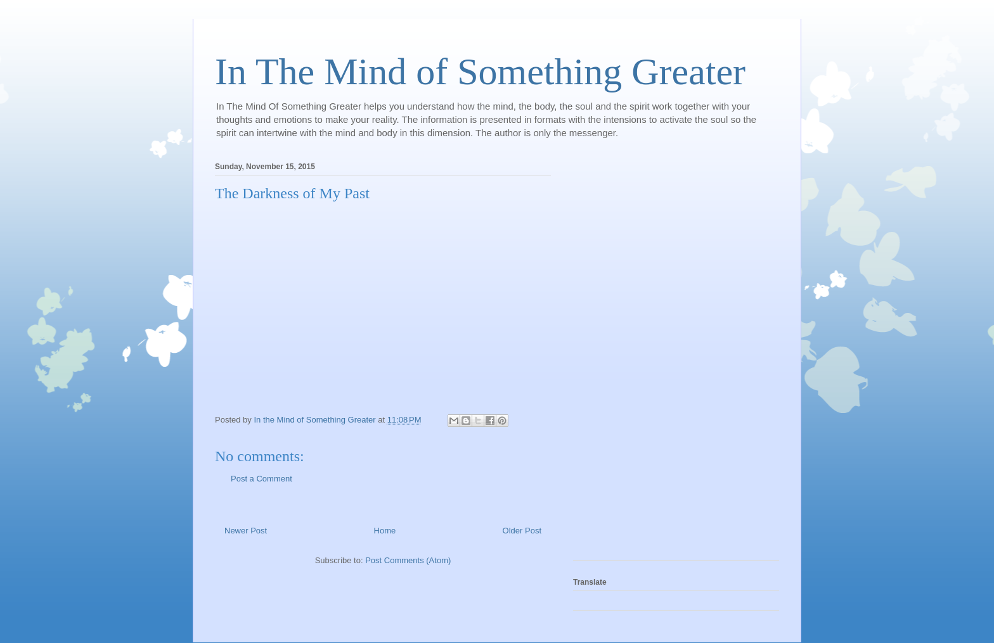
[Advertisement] (623, 357)
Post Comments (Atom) (408, 560)
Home (385, 530)
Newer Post (245, 530)
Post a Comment (261, 478)
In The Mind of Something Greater (480, 71)
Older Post (522, 530)
